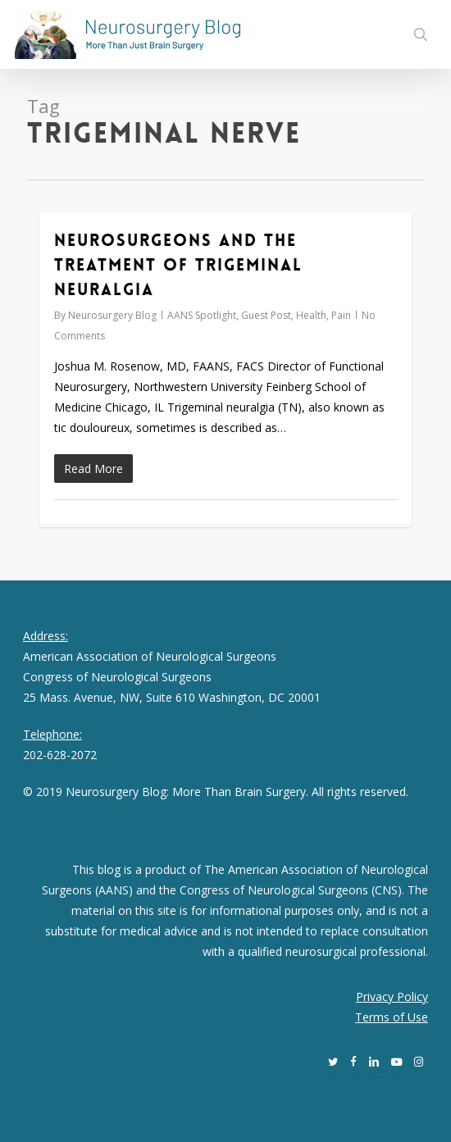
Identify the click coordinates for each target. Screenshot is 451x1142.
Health (311, 315)
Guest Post (266, 315)
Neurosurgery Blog (112, 315)
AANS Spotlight (201, 315)
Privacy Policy (392, 996)
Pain (341, 315)
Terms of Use (391, 1017)
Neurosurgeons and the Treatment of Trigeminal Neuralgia (178, 265)
